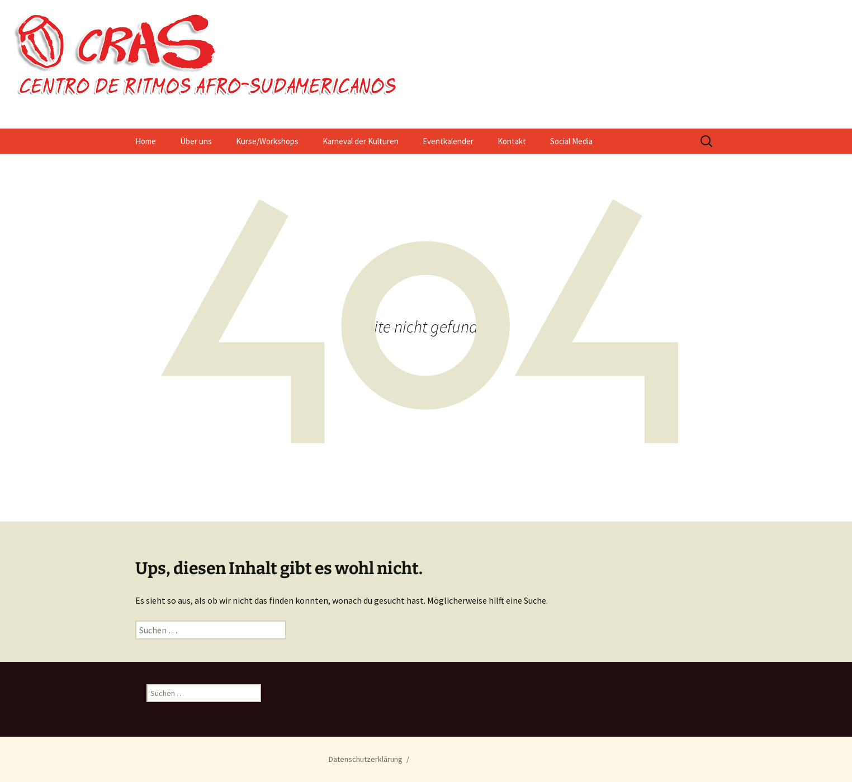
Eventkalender (448, 141)
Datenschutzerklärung (366, 759)
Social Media (571, 141)
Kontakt (512, 141)
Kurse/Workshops (267, 141)
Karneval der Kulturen (361, 141)
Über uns (196, 141)
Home (145, 141)
